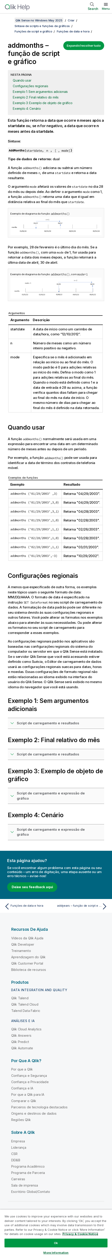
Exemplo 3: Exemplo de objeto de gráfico (42, 103)
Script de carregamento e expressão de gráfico (51, 796)
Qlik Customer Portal (27, 963)
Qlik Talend (20, 998)
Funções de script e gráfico (33, 31)
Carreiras (18, 1179)
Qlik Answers (21, 1035)
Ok (56, 1243)
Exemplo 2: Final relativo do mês (36, 97)
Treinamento (21, 951)
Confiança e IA (22, 1088)
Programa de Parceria (28, 1173)
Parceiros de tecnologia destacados (39, 1107)
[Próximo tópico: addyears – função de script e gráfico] (83, 906)
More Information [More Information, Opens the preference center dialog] (55, 1252)
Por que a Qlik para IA (27, 1094)
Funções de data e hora (73, 31)
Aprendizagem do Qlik (28, 957)
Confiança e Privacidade (30, 1082)
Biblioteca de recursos (28, 970)
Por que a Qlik (22, 1069)
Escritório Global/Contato (30, 1192)
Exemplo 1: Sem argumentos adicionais (40, 92)
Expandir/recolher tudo (84, 45)
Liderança (18, 1147)
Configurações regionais (30, 86)
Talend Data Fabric (25, 1011)
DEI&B (15, 1160)
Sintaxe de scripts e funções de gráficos (42, 26)
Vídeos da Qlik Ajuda (27, 938)
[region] (56, 1233)
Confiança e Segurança (29, 1075)
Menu (106, 8)
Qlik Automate (22, 1048)
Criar (71, 20)
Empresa (18, 1141)
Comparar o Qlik (23, 1101)
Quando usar (22, 80)
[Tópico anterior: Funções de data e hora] (29, 906)
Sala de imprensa (24, 1185)
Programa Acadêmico (28, 1166)
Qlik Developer (22, 944)
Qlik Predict (20, 1042)
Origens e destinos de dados (34, 1113)
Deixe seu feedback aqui (32, 887)
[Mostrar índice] (9, 20)
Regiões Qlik (21, 1120)
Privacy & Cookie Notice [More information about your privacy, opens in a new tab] (80, 1234)
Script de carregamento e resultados (48, 723)
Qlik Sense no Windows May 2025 (38, 20)
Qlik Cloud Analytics (26, 1029)
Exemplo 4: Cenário (27, 108)
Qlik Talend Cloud (24, 1004)
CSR (14, 1154)
